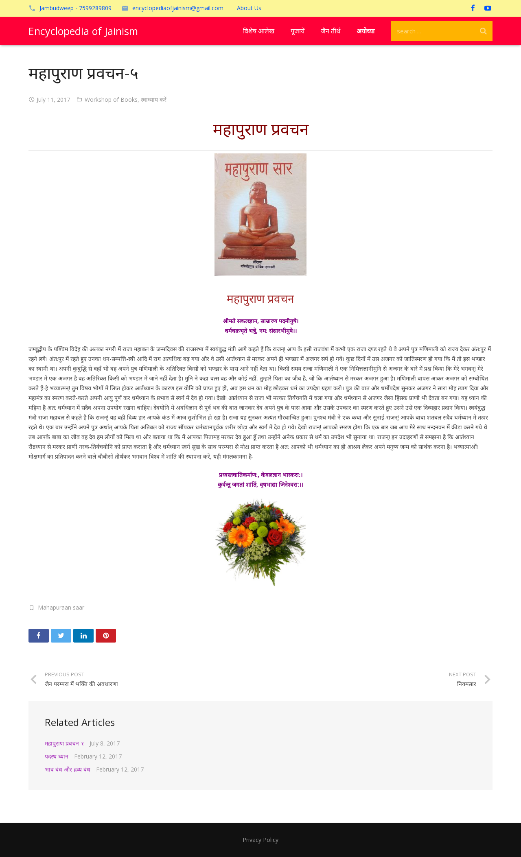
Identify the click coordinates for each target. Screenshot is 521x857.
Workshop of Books (111, 99)
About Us (249, 8)
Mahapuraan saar (61, 607)
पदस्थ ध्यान (56, 756)
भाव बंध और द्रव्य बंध (67, 769)
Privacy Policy (260, 840)
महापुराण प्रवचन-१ (64, 743)
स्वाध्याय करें (153, 99)
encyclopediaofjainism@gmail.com (177, 8)
